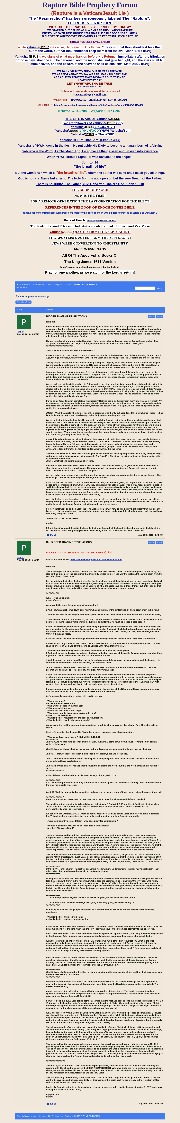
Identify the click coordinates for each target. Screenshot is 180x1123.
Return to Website (23, 285)
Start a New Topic (23, 302)
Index (35, 285)
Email (53, 535)
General (42, 285)
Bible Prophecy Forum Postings (59, 285)
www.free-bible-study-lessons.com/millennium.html (96, 559)
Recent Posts (22, 288)
